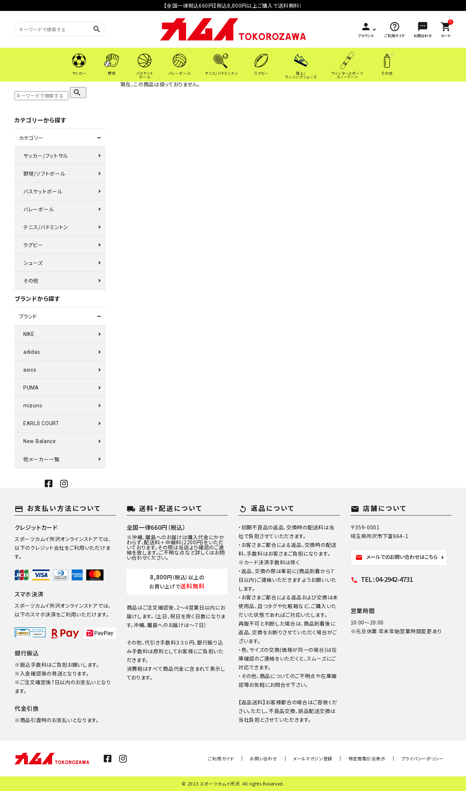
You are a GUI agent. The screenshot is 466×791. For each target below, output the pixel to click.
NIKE (29, 334)
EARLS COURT (41, 423)
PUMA (31, 388)
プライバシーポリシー (425, 758)
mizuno (32, 405)
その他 (31, 280)
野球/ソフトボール (44, 173)
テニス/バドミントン (45, 227)
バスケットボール (43, 191)
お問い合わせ (282, 758)
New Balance (39, 441)
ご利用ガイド (245, 758)
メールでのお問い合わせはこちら (396, 557)
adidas (31, 352)
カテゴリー (31, 137)
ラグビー (33, 244)
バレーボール (38, 209)
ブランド (28, 316)
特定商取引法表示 (374, 758)
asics (29, 370)
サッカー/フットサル (45, 155)
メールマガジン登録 (325, 758)
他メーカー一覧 (41, 459)
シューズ (33, 262)
